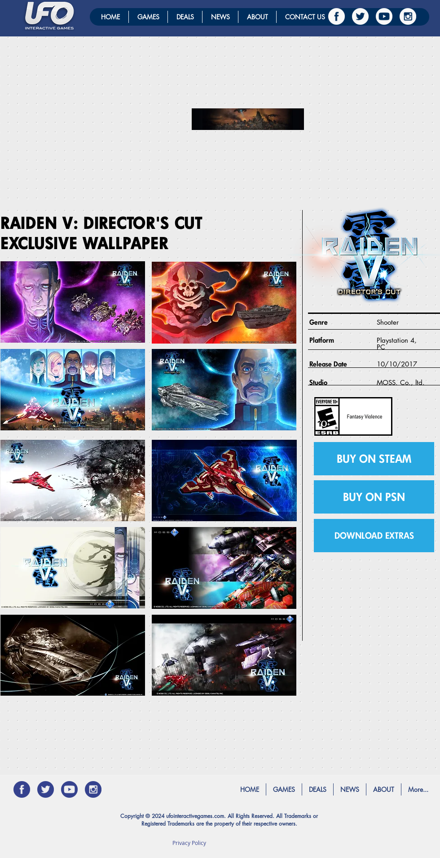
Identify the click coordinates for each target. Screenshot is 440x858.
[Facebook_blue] (22, 789)
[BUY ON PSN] (374, 497)
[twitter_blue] (45, 789)
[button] (374, 535)
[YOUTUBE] (384, 16)
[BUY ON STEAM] (374, 458)
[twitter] (360, 16)
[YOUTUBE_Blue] (69, 789)
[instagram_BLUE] (93, 789)
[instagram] (408, 16)
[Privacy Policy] (189, 843)
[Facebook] (336, 16)
